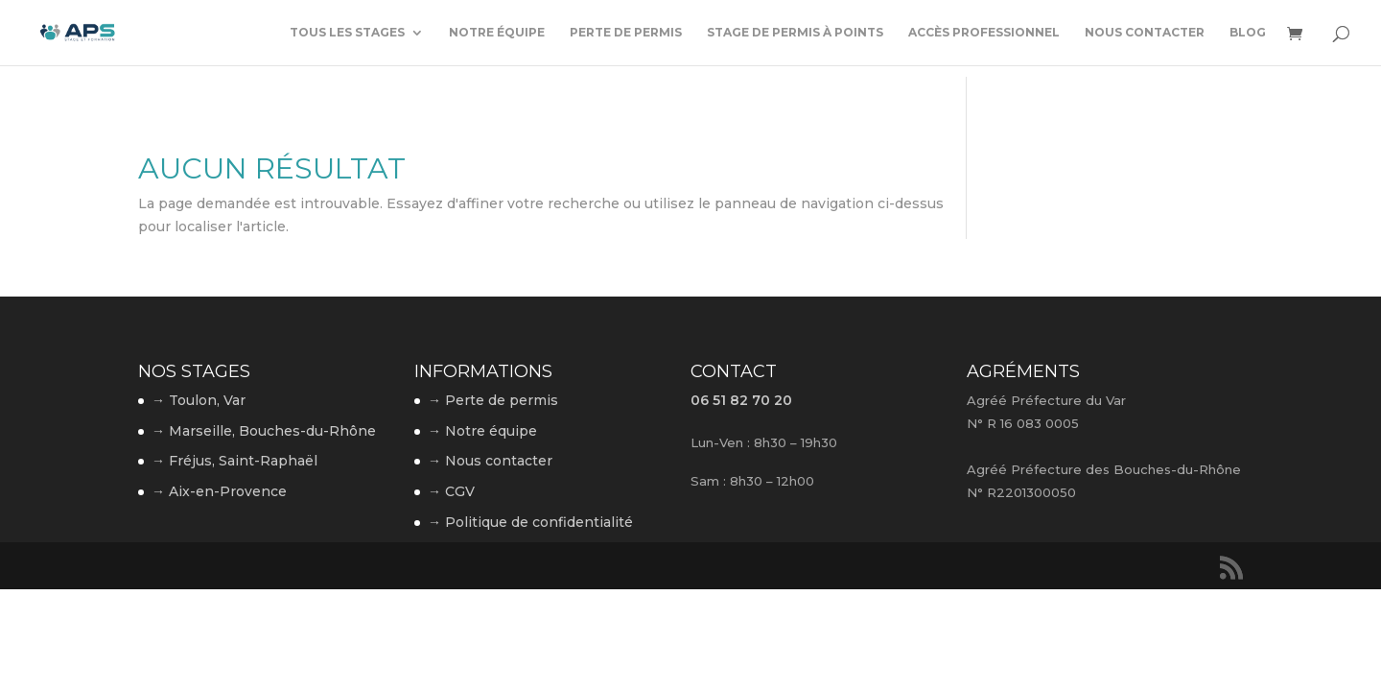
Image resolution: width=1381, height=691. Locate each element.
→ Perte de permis (493, 400)
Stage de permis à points (795, 32)
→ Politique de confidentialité (530, 522)
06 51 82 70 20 (741, 400)
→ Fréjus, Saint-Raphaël (234, 460)
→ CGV (451, 491)
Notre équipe (497, 32)
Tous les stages (347, 32)
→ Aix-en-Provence (219, 491)
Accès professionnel (984, 32)
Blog (1247, 32)
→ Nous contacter (490, 460)
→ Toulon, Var (199, 400)
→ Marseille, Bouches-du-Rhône (264, 431)
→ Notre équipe (482, 431)
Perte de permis (626, 32)
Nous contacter (1145, 32)
